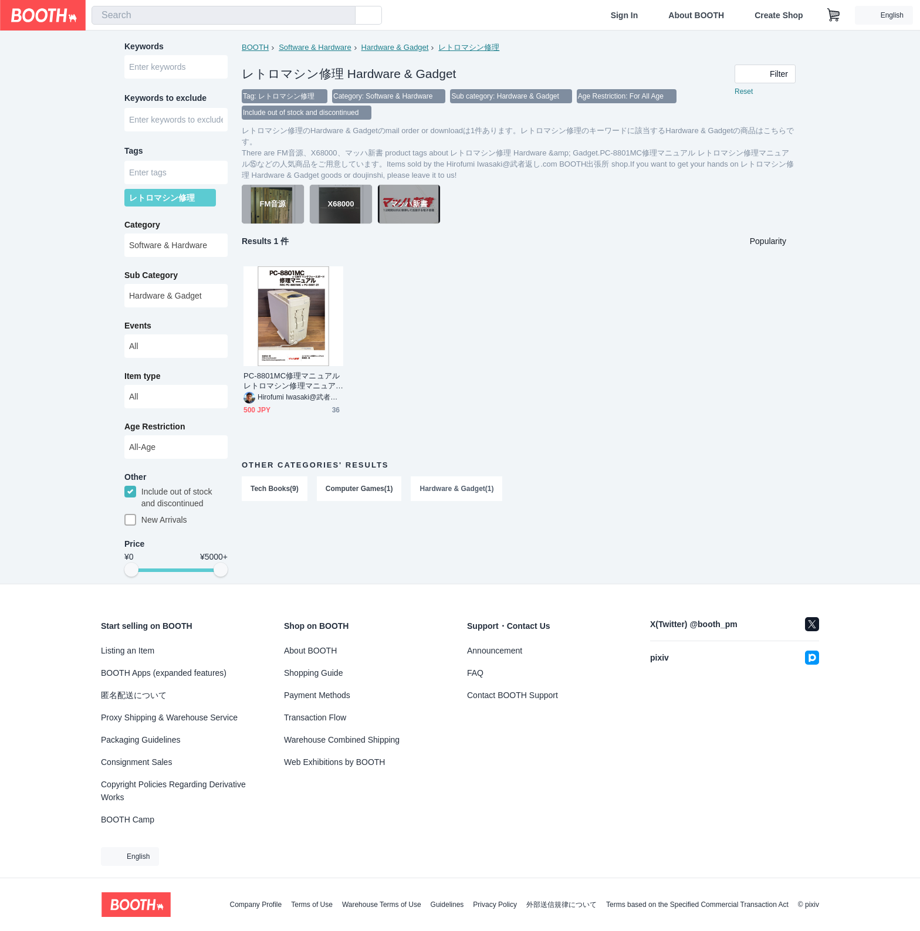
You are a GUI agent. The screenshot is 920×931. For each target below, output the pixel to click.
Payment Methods (317, 695)
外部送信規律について (561, 904)
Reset (744, 91)
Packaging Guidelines (140, 739)
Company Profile (255, 904)
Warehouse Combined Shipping (342, 739)
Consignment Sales (136, 762)
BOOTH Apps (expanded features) (163, 673)
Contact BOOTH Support (512, 695)
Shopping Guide (313, 673)
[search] (344, 16)
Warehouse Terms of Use (381, 904)
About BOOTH (696, 15)
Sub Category (151, 275)
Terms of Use (312, 904)
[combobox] (224, 15)
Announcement (494, 650)
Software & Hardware (315, 47)
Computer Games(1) (359, 489)
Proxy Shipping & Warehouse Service (169, 717)
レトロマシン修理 (468, 47)
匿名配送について (134, 695)
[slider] (131, 570)
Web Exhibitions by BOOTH (334, 762)
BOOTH (255, 47)
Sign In (624, 15)
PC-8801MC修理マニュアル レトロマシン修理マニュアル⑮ (291, 381)
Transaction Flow (315, 717)
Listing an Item (127, 650)
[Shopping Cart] (833, 15)
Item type (142, 376)
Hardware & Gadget (395, 47)
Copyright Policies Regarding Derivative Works (173, 791)
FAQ (475, 673)
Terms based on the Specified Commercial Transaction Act (697, 904)
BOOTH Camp (127, 819)
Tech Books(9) (275, 489)
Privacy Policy (495, 904)
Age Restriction (154, 426)
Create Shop (779, 15)
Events (137, 325)
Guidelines (447, 904)
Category (142, 225)
